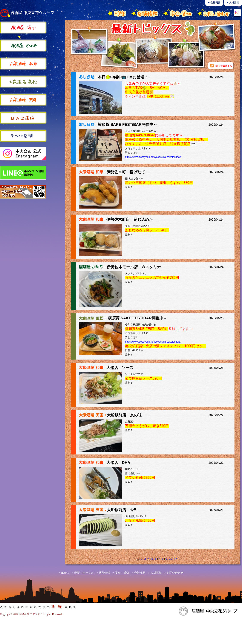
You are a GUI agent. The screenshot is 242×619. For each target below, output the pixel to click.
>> (175, 558)
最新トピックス (84, 572)
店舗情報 (104, 572)
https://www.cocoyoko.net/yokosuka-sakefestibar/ (153, 157)
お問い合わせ (175, 572)
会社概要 (139, 572)
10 (170, 558)
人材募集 (156, 572)
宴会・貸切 (122, 572)
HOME (65, 572)
